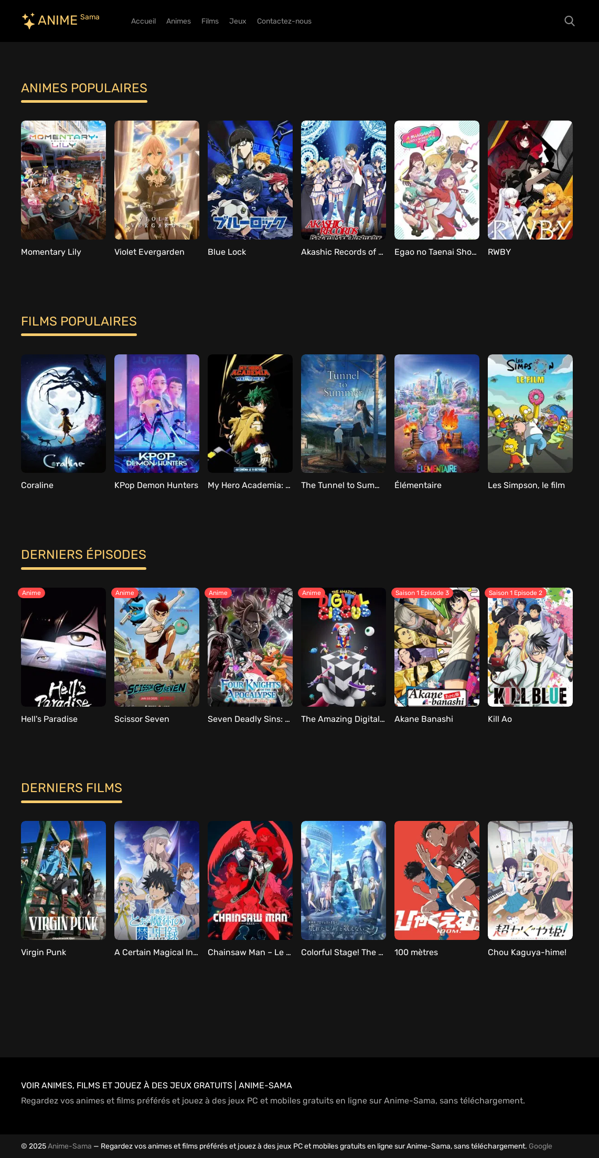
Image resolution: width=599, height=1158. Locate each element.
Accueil (143, 21)
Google (540, 1146)
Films (210, 21)
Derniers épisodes (83, 554)
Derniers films (71, 788)
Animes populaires (84, 88)
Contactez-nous (284, 21)
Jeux (238, 21)
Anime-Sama (70, 1146)
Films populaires (79, 321)
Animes (178, 21)
